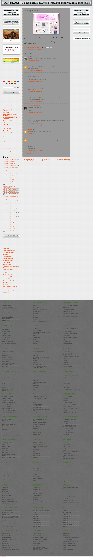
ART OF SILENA (36, 476)
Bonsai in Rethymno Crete (8, 539)
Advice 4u (35, 360)
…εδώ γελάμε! (66, 383)
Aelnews (35, 343)
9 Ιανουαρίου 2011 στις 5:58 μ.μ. (35, 81)
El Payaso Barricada (8, 260)
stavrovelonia (5, 503)
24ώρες (4, 126)
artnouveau (35, 387)
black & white (36, 545)
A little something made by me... (10, 147)
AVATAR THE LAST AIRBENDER (70, 316)
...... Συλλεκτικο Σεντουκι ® (39, 351)
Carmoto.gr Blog (6, 320)
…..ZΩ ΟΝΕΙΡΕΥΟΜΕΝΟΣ (9, 101)
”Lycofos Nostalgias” (38, 442)
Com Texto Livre (7, 256)
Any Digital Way (36, 412)
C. (33, 430)
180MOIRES (65, 385)
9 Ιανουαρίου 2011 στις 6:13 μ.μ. (35, 101)
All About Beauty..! (6, 335)
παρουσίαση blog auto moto (9, 161)
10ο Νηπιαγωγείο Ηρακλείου (10, 120)
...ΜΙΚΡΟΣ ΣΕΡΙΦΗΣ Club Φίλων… (71, 305)
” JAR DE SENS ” (37, 373)
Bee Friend (5, 450)
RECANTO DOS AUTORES (9, 294)
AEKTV (34, 339)
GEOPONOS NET (6, 547)
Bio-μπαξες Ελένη (6, 537)
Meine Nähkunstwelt (8, 282)
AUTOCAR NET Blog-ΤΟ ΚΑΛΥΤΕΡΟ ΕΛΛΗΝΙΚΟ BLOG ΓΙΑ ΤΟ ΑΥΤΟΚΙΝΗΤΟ (10, 309)
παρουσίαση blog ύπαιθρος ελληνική (11, 230)
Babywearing (5, 475)
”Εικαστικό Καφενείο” (7, 396)
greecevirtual (5, 514)
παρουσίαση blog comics (8, 163)
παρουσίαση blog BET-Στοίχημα (10, 159)
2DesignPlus (6, 130)
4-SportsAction (6, 141)
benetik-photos (36, 543)
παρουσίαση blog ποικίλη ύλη (9, 212)
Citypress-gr (5, 489)
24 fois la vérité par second (9, 122)
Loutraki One (5, 497)
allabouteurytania (37, 535)
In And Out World (6, 495)
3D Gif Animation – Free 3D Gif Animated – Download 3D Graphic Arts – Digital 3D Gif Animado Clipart (41, 400)
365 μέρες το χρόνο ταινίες (39, 424)
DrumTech (35, 457)
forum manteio (5, 427)
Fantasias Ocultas (7, 264)
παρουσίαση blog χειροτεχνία (9, 228)
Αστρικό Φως (66, 364)
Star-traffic (65, 362)
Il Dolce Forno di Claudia (9, 276)
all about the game (37, 407)
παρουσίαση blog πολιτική (9, 214)
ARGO (3, 422)
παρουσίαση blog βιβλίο (8, 177)
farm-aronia (5, 543)
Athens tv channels (67, 331)
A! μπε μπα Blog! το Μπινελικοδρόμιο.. (37, 405)
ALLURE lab (5, 339)
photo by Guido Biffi (8, 288)
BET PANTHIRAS (37, 311)
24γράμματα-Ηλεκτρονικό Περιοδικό (71, 389)
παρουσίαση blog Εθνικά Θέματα (10, 167)
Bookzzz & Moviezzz (7, 357)
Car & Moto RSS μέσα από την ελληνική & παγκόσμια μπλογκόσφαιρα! (9, 317)
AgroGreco (5, 444)
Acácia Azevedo (6, 245)
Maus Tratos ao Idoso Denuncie (10, 280)
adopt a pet (35, 355)
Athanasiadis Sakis (37, 478)
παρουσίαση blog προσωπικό (9, 216)
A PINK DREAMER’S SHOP (9, 148)
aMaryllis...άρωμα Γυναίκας (39, 501)
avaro (34, 389)
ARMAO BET (36, 307)
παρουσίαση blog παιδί (8, 206)
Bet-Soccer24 (36, 319)
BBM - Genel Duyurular (8, 252)
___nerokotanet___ (7, 377)
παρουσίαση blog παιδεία (8, 208)
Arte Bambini (36, 385)
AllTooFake (5, 487)
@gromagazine (6, 533)
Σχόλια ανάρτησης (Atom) (34, 162)
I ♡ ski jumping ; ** (7, 274)
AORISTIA (35, 474)
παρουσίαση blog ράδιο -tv (9, 218)
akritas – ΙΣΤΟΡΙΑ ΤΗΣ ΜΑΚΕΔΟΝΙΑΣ (7, 420)
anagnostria (5, 353)
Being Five (4, 477)
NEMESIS (4, 429)
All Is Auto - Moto (6, 305)
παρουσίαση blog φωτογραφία (9, 226)
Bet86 (34, 315)
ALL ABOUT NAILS (7, 337)
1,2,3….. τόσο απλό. (37, 330)
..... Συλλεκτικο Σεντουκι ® (9, 99)
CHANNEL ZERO (37, 432)
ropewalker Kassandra (7, 499)
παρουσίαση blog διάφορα (9, 179)
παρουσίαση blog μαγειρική (9, 200)
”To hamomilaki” (6, 465)
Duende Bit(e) (5, 361)
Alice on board (5, 469)
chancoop (5, 254)
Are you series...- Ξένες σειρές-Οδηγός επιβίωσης (40, 367)
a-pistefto (5, 153)
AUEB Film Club (36, 426)
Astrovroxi (65, 360)
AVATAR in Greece (67, 311)
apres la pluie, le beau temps (9, 343)
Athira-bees (5, 448)
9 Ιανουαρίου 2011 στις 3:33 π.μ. (35, 60)
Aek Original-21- (36, 341)
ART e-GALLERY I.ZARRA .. (9, 410)
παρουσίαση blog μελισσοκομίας (10, 202)
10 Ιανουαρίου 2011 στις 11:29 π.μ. (35, 133)
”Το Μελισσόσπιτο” (7, 442)
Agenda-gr (35, 514)
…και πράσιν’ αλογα (37, 487)
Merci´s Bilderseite (7, 284)
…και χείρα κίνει (7, 107)
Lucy (29, 56)
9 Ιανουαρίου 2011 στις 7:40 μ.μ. (35, 112)
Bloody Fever (36, 428)
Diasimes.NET (36, 518)
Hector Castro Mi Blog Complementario (8, 270)
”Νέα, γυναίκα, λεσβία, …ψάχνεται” (41, 510)
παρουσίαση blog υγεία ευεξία (9, 224)
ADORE (4, 333)
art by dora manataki (7, 408)
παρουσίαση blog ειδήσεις (8, 181)
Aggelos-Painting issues (8, 400)
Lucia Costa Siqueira (33, 105)
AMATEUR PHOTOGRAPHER (40, 539)
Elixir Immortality (37, 522)
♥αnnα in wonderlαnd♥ (7, 341)
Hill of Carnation (7, 272)
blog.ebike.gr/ (5, 314)
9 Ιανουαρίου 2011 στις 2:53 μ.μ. (35, 70)
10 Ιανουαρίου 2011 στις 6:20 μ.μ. (35, 150)
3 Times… (5, 134)
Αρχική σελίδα (45, 160)
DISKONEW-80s (36, 455)
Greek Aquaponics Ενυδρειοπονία (10, 549)
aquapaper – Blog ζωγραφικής (9, 402)
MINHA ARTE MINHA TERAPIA (10, 286)
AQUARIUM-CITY (37, 364)
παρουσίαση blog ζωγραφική (9, 189)
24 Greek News (6, 124)
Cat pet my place (6, 479)
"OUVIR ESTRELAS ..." (8, 241)
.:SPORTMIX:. (36, 328)
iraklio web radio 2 (67, 343)
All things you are (37, 497)
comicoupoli (66, 319)
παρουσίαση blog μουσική (9, 204)
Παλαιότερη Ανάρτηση (63, 160)
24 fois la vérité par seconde (39, 422)
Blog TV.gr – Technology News (70, 333)
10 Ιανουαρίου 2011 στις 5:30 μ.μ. (35, 142)
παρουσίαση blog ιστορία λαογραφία (11, 193)
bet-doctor (35, 317)
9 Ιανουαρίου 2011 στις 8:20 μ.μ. (35, 125)
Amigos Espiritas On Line (9, 250)
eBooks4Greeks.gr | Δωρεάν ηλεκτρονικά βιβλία (9, 364)
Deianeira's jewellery (8, 258)
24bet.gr (34, 305)
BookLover (5, 355)
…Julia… (35, 512)
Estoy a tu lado (6, 262)
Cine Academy (36, 434)
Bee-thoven (5, 452)
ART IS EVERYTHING (7, 404)
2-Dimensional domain (8, 128)
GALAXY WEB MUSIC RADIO (70, 337)
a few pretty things (7, 142)
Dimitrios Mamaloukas (7, 359)
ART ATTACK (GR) (6, 406)
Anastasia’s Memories (38, 541)
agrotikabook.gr (6, 535)
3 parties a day (36, 489)
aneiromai (65, 379)
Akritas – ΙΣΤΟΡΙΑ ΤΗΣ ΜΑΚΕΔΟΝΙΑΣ (7, 390)
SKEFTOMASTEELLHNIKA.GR (9, 501)
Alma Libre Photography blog (40, 537)
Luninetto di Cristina (8, 278)
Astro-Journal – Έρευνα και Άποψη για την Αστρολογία (71, 354)
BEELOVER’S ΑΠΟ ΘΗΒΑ (8, 457)
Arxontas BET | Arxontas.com (40, 309)
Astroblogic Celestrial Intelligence (71, 356)
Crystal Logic (36, 449)
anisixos (35, 503)
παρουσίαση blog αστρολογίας (9, 175)
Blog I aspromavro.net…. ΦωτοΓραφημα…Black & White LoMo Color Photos (40, 548)
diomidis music (36, 453)
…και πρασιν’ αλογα (8, 105)
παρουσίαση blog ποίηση (8, 210)
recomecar (5, 296)
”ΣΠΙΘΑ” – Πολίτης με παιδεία (10, 97)
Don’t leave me (36, 520)
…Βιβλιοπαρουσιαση (7, 351)
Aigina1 (4, 387)
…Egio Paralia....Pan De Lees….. (40, 396)
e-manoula (4, 481)
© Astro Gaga (66, 351)
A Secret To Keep (7, 151)
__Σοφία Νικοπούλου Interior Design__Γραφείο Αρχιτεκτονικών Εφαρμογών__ (41, 379)
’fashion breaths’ (6, 331)
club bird (4, 541)
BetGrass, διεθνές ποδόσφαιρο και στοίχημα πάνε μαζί (41, 322)
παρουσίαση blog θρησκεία (9, 191)
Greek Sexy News (37, 526)
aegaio (4, 385)
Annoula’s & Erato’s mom (8, 471)
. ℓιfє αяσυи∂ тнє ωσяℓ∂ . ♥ (9, 243)
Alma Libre (35, 499)
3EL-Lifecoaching (7, 136)
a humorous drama (7, 145)
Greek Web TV (66, 341)
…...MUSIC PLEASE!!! (38, 444)
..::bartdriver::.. (66, 307)
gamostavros (5, 493)
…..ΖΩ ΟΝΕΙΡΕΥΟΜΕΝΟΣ (39, 465)
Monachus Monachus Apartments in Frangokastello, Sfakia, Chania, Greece (10, 517)
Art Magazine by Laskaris (8, 412)
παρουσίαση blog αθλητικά (9, 173)
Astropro (65, 358)
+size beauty (6, 112)
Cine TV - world (66, 335)
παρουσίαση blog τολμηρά (9, 222)
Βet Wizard (35, 313)
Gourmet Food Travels (7, 512)
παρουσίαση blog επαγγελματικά (10, 183)
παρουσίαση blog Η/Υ (8, 171)
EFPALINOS (5, 491)
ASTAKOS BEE (6, 446)
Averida (34, 480)
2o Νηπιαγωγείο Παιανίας (9, 132)
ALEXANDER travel (7, 510)
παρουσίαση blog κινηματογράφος (10, 196)
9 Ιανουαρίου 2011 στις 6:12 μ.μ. (35, 91)
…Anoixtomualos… (7, 103)
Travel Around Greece (7, 526)
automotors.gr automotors (8, 312)
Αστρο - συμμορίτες (67, 366)
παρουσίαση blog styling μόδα (34, 49)
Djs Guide (35, 451)
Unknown (30, 64)
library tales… (5, 366)
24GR (3, 381)
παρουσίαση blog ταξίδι (8, 220)
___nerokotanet (66, 373)
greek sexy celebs (37, 524)
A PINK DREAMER (6, 398)
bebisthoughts (5, 472)
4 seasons (5, 138)
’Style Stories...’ (6, 329)
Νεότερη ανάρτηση (28, 160)
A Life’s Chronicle (37, 495)
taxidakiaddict (5, 520)
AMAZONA (35, 516)
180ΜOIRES (5, 379)
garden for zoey (6, 545)
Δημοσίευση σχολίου (30, 153)
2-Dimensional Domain (68, 309)
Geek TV (65, 339)
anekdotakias (36, 362)
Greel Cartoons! (66, 320)
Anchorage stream (37, 470)
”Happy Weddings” (37, 375)
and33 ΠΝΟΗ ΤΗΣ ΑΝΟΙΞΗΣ (39, 472)
